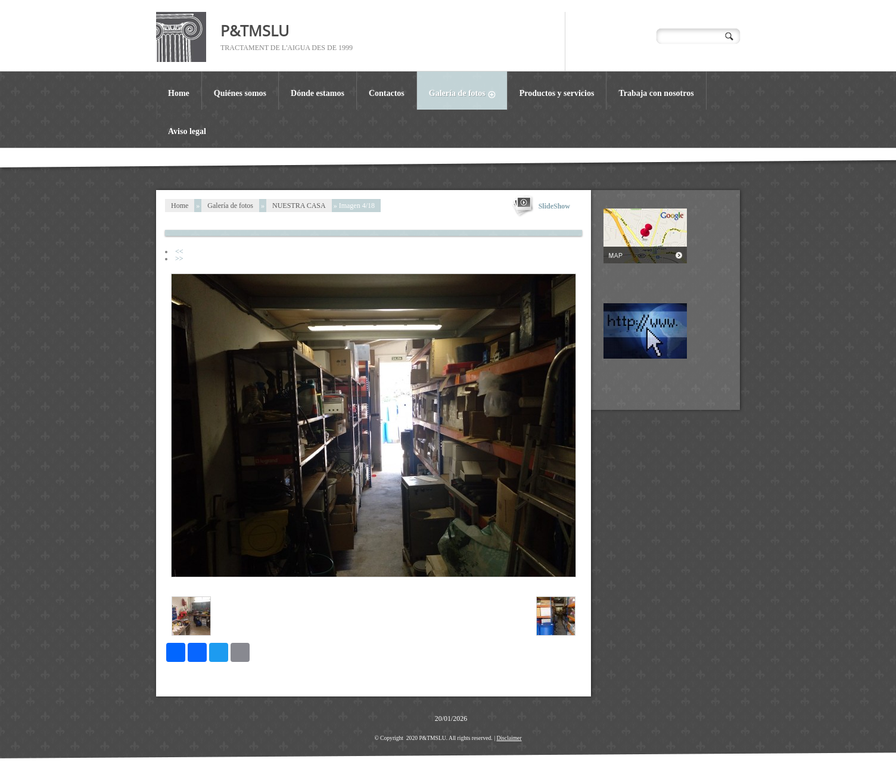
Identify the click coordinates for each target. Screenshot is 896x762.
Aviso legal (187, 131)
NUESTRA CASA (299, 205)
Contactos (387, 93)
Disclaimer (508, 738)
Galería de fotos (468, 95)
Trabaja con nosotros (655, 93)
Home (178, 93)
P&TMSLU (254, 30)
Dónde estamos (317, 93)
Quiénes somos (240, 93)
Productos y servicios (557, 93)
